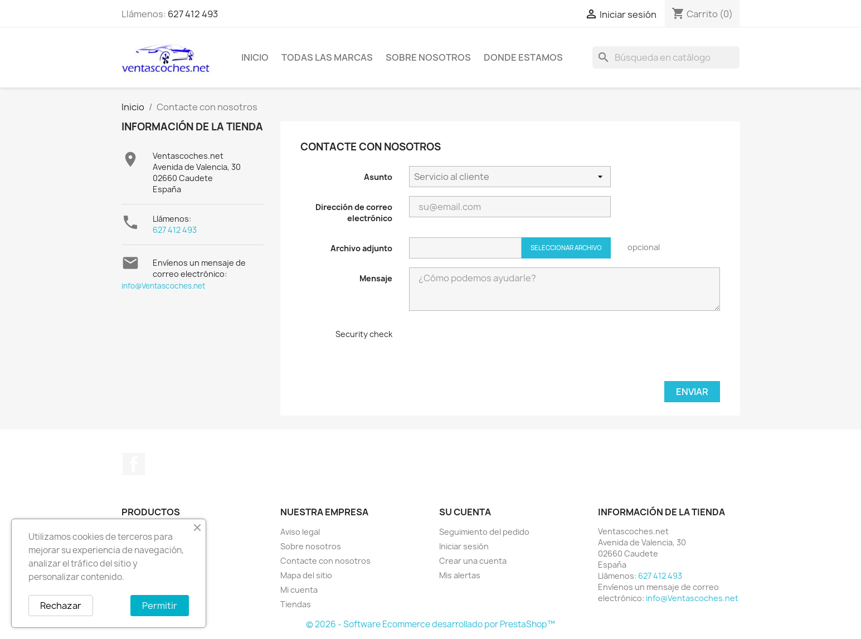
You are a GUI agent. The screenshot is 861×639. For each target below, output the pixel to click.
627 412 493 (193, 14)
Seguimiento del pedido (484, 531)
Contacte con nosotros (325, 560)
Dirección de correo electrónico (353, 212)
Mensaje (375, 278)
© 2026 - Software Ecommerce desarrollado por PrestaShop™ (430, 624)
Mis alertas (459, 575)
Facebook (134, 464)
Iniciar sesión (464, 546)
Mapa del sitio (306, 575)
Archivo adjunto (361, 248)
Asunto (378, 177)
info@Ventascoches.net (163, 286)
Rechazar (60, 605)
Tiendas (295, 604)
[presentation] (493, 350)
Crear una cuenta (473, 560)
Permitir (159, 605)
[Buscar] (666, 57)
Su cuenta (465, 512)
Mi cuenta (299, 589)
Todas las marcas (327, 57)
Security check (363, 334)
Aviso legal (300, 531)
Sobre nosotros (428, 57)
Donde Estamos (523, 57)
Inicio (255, 57)
